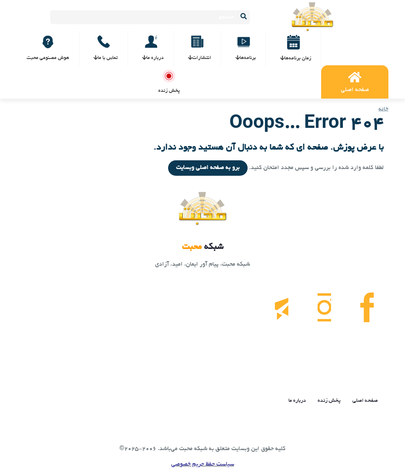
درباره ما (297, 401)
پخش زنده (329, 401)
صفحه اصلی (365, 401)
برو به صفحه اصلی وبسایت (208, 168)
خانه (383, 109)
